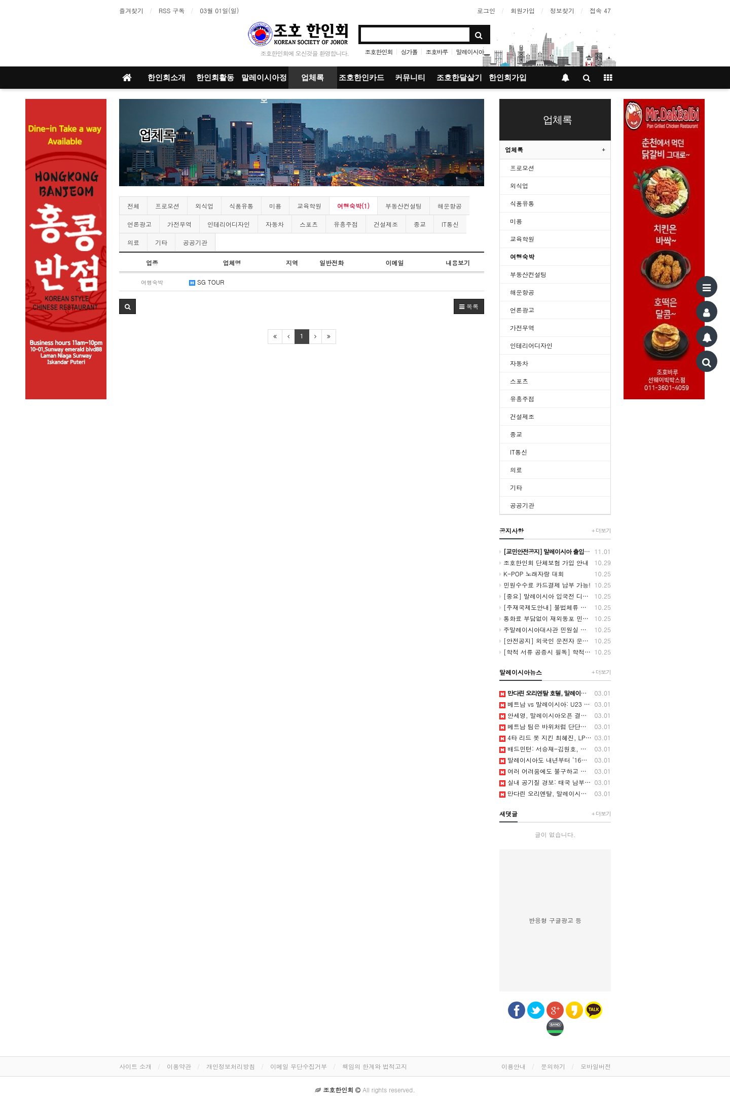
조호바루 (437, 51)
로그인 (486, 10)
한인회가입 (508, 77)
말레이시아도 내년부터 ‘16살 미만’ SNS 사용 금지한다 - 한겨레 (555, 760)
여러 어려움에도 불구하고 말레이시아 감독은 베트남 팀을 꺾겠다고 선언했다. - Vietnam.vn (555, 771)
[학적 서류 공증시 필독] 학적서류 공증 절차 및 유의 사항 (555, 652)
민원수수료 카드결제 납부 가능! (555, 585)
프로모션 (167, 205)
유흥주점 (346, 224)
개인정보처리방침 (230, 1066)
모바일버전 (595, 1066)
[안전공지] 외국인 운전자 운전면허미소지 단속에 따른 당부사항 (555, 640)
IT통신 (450, 224)
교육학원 (309, 205)
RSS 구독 (172, 10)
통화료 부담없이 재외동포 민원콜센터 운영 (555, 618)
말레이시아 (470, 51)
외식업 (204, 205)
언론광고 (139, 224)
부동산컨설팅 (403, 205)
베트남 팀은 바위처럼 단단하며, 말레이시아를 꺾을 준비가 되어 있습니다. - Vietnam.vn (555, 726)
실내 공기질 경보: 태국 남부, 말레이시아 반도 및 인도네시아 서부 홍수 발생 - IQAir (555, 782)
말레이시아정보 (264, 81)
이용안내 (513, 1066)
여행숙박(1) (353, 205)
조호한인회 (378, 51)
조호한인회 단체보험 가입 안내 (555, 562)
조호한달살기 (459, 77)
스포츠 (309, 224)
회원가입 (522, 10)
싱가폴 (408, 51)
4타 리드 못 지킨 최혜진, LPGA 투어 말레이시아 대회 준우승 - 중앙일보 (555, 737)
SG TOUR (206, 282)
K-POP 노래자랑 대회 (555, 573)
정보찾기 (562, 10)
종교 (420, 224)
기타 (161, 242)
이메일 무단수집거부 (298, 1066)
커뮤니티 (410, 77)
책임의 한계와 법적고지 (374, 1066)
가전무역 (179, 224)
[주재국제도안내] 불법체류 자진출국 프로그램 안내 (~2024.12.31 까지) (555, 607)
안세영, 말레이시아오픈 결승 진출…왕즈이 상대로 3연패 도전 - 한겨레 (555, 715)
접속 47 (600, 10)
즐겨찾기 (131, 10)
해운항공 (449, 205)
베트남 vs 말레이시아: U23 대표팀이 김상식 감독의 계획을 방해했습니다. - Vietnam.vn (555, 704)
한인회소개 (167, 77)
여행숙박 (522, 256)
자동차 (275, 224)
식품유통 (241, 205)
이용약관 (179, 1066)
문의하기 (553, 1066)
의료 (133, 242)
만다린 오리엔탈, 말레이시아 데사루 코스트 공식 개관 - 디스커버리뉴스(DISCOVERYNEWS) (555, 793)
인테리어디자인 (228, 224)
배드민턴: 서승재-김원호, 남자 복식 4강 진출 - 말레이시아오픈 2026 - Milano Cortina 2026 (555, 748)
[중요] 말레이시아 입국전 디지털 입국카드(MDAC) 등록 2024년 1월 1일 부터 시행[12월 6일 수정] (555, 596)
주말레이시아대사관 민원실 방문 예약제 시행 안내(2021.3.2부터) (555, 629)
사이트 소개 (135, 1066)
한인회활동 (215, 77)
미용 (275, 205)
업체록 (312, 77)
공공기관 (195, 242)
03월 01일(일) (219, 10)
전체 (133, 205)
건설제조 (386, 224)
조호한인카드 (361, 77)
